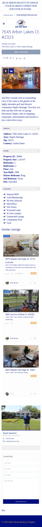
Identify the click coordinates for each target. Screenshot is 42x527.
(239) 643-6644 (8, 15)
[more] (13, 270)
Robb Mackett (14, 283)
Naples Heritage (27, 47)
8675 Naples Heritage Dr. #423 (20, 369)
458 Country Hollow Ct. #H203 (19, 314)
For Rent (12, 44)
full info (33, 273)
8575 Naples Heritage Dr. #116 (20, 258)
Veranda (4, 44)
